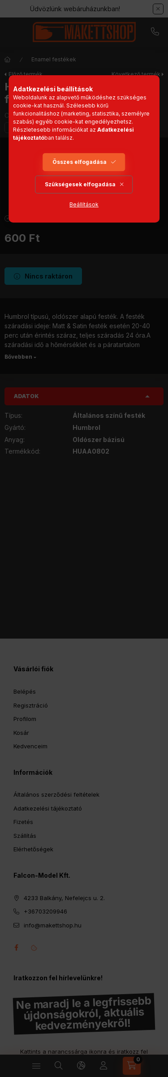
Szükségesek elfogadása (80, 184)
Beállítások (84, 204)
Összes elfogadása (79, 162)
